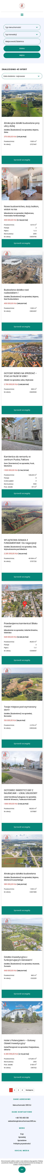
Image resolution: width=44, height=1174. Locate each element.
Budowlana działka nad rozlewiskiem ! (16, 291)
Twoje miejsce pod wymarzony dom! (20, 708)
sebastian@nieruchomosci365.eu (22, 1121)
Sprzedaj (22, 1137)
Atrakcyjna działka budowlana (20, 873)
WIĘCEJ (22, 55)
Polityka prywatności (22, 1143)
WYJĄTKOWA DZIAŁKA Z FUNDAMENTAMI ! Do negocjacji (20, 541)
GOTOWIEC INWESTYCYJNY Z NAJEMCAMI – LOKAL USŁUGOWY (20, 792)
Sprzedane (22, 1140)
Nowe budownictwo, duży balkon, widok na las (21, 208)
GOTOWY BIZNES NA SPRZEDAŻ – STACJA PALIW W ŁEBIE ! (20, 375)
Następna (29, 1090)
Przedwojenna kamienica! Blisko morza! (20, 625)
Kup (22, 1134)
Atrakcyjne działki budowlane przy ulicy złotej (22, 124)
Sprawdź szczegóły (22, 160)
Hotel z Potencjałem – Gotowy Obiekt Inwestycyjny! (19, 1042)
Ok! (22, 1170)
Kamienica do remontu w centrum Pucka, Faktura (17, 458)
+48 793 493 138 (22, 1118)
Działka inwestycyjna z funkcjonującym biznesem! (18, 958)
